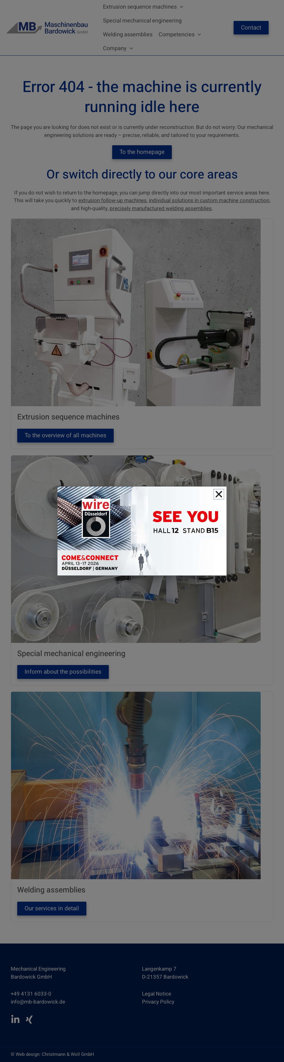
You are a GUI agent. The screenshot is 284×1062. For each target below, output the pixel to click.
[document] (142, 531)
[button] (218, 494)
